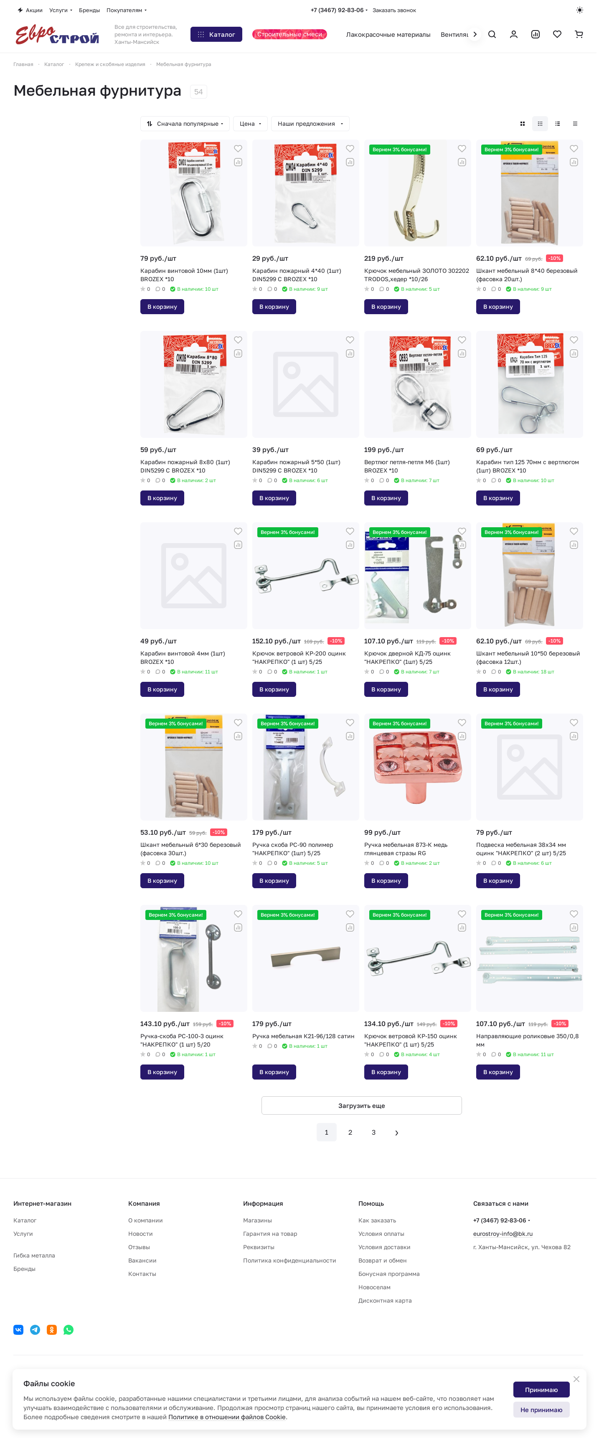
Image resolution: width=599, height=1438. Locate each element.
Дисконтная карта (385, 1300)
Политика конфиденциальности (289, 1260)
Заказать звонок (394, 10)
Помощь (371, 1203)
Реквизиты (258, 1246)
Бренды (24, 1268)
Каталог (24, 1220)
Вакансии (142, 1260)
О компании (145, 1220)
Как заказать (377, 1220)
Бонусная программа (389, 1273)
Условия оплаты (381, 1233)
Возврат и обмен (382, 1260)
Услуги (23, 1233)
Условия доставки (384, 1246)
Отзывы (139, 1246)
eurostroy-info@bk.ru (503, 1233)
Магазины (257, 1220)
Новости (140, 1233)
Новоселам (374, 1287)
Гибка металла (34, 1255)
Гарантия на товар (270, 1233)
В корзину (162, 306)
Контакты (142, 1273)
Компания (144, 1203)
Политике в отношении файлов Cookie (227, 1416)
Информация (263, 1203)
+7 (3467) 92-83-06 (337, 9)
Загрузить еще (361, 1105)
